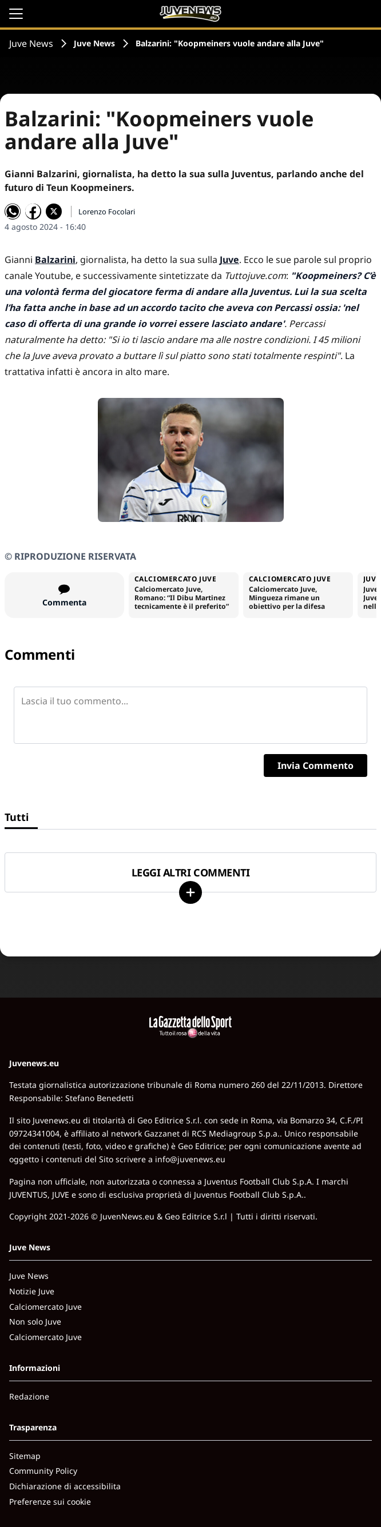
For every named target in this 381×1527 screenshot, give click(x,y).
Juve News (31, 43)
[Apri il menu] (16, 14)
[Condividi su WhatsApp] (13, 212)
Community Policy (43, 1470)
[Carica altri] (190, 892)
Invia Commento (315, 765)
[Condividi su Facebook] (33, 212)
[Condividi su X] (54, 212)
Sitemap (25, 1455)
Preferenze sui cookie (50, 1501)
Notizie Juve (31, 1291)
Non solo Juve (35, 1321)
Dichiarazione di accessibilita (65, 1486)
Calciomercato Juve (45, 1306)
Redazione (29, 1396)
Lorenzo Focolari (106, 211)
